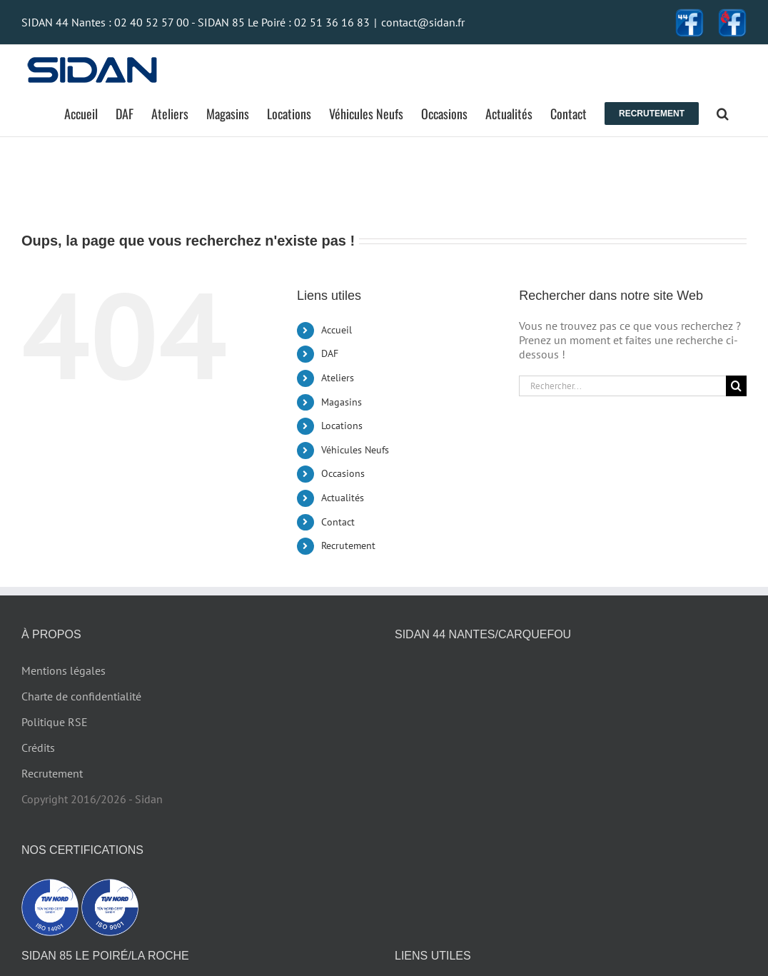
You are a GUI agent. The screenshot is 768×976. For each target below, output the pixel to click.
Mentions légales (63, 670)
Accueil (336, 329)
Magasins (341, 402)
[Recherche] (736, 386)
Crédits (38, 747)
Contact (338, 521)
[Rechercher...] (622, 386)
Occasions (343, 473)
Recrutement (348, 545)
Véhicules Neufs (355, 449)
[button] (723, 114)
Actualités (342, 497)
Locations (342, 425)
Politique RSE (54, 722)
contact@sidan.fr (423, 22)
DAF (329, 353)
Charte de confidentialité (81, 696)
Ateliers (337, 377)
